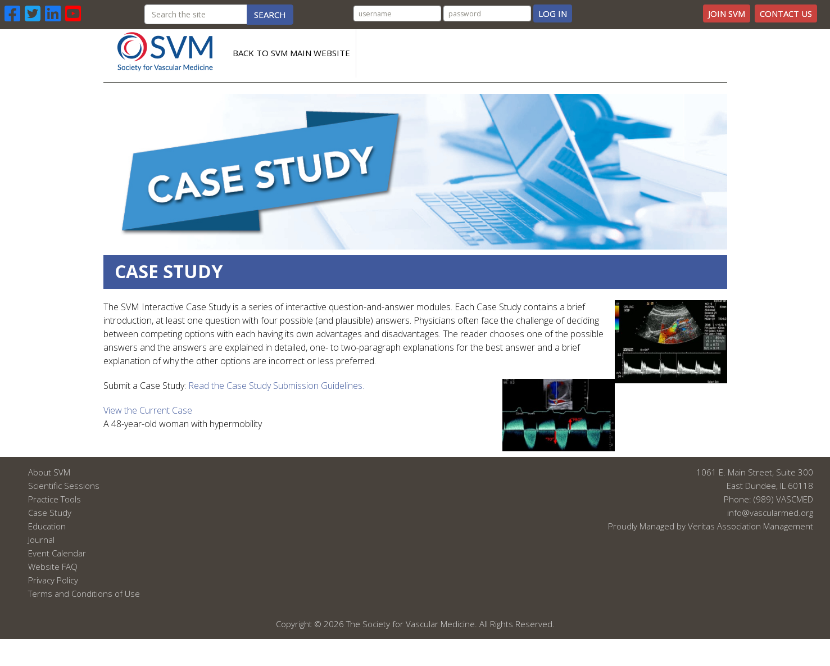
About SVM (49, 472)
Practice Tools (54, 499)
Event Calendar (57, 553)
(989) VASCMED (783, 499)
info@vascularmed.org (770, 512)
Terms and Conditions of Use (84, 593)
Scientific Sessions (63, 485)
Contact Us (786, 13)
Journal (41, 539)
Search (270, 14)
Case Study (49, 512)
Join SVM (726, 13)
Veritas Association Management (750, 526)
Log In (552, 13)
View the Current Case (147, 410)
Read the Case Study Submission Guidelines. (276, 385)
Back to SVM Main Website (291, 52)
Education (47, 526)
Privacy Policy (53, 580)
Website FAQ (53, 566)
